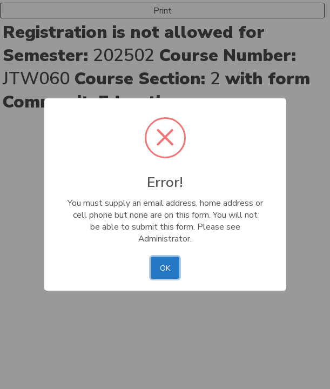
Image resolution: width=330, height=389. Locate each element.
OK (165, 268)
